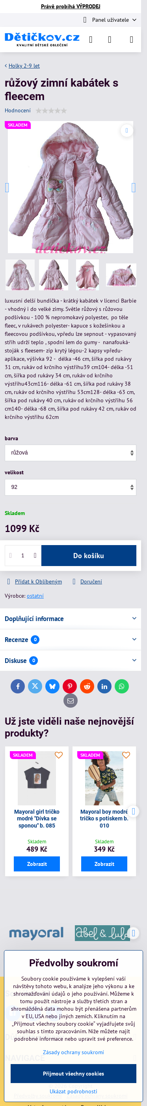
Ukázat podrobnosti (73, 1091)
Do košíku (88, 555)
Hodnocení (18, 110)
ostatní (35, 595)
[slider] (51, 111)
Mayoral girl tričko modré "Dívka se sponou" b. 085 (37, 819)
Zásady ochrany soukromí (73, 1052)
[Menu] (131, 39)
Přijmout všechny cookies (73, 1073)
